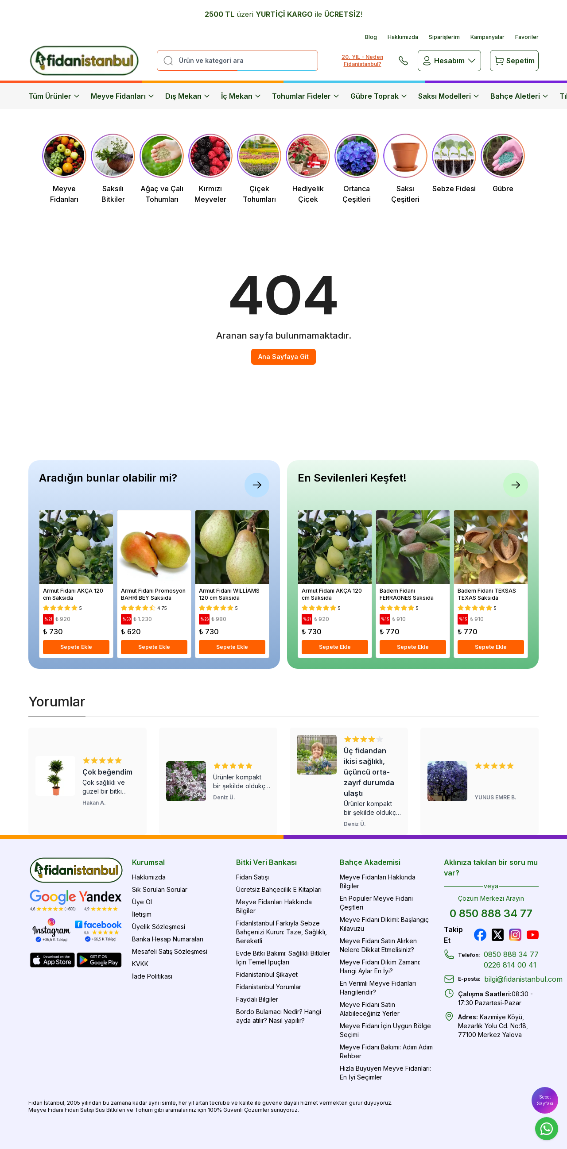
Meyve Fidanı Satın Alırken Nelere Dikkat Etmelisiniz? (378, 945)
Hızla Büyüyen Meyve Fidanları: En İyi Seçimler (385, 1072)
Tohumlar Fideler (306, 96)
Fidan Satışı (252, 877)
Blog (371, 37)
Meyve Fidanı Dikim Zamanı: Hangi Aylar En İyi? (380, 966)
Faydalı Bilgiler (257, 999)
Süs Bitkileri (110, 1110)
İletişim (141, 914)
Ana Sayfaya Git (283, 356)
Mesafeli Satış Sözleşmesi (169, 951)
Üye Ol (142, 902)
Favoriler (527, 37)
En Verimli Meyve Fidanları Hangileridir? (378, 987)
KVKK (140, 964)
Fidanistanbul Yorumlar (268, 987)
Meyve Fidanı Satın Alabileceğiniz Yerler (370, 1009)
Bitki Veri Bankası (266, 862)
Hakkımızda (403, 37)
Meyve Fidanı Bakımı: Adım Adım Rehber (386, 1051)
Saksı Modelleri (449, 96)
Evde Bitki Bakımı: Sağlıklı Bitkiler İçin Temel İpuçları (283, 957)
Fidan (35, 1102)
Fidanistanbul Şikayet (267, 974)
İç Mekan (241, 96)
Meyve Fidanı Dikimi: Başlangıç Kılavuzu (384, 924)
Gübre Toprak (379, 96)
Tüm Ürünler (54, 96)
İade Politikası (152, 976)
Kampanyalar (487, 37)
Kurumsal (148, 862)
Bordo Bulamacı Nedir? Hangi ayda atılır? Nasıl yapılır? (278, 1016)
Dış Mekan (187, 96)
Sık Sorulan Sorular (159, 889)
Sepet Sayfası (545, 1100)
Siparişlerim (444, 37)
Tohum (144, 1110)
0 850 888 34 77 (491, 913)
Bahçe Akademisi (370, 862)
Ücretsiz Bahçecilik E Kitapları (279, 889)
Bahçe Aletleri (519, 96)
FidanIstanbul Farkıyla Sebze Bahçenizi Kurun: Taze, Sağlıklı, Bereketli (281, 932)
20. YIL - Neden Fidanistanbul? (362, 60)
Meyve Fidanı (45, 1110)
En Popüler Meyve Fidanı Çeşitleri (376, 903)
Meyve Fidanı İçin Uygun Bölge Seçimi (385, 1030)
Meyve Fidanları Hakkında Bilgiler (274, 906)
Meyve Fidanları (123, 96)
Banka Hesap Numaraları (167, 939)
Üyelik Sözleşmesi (158, 926)
